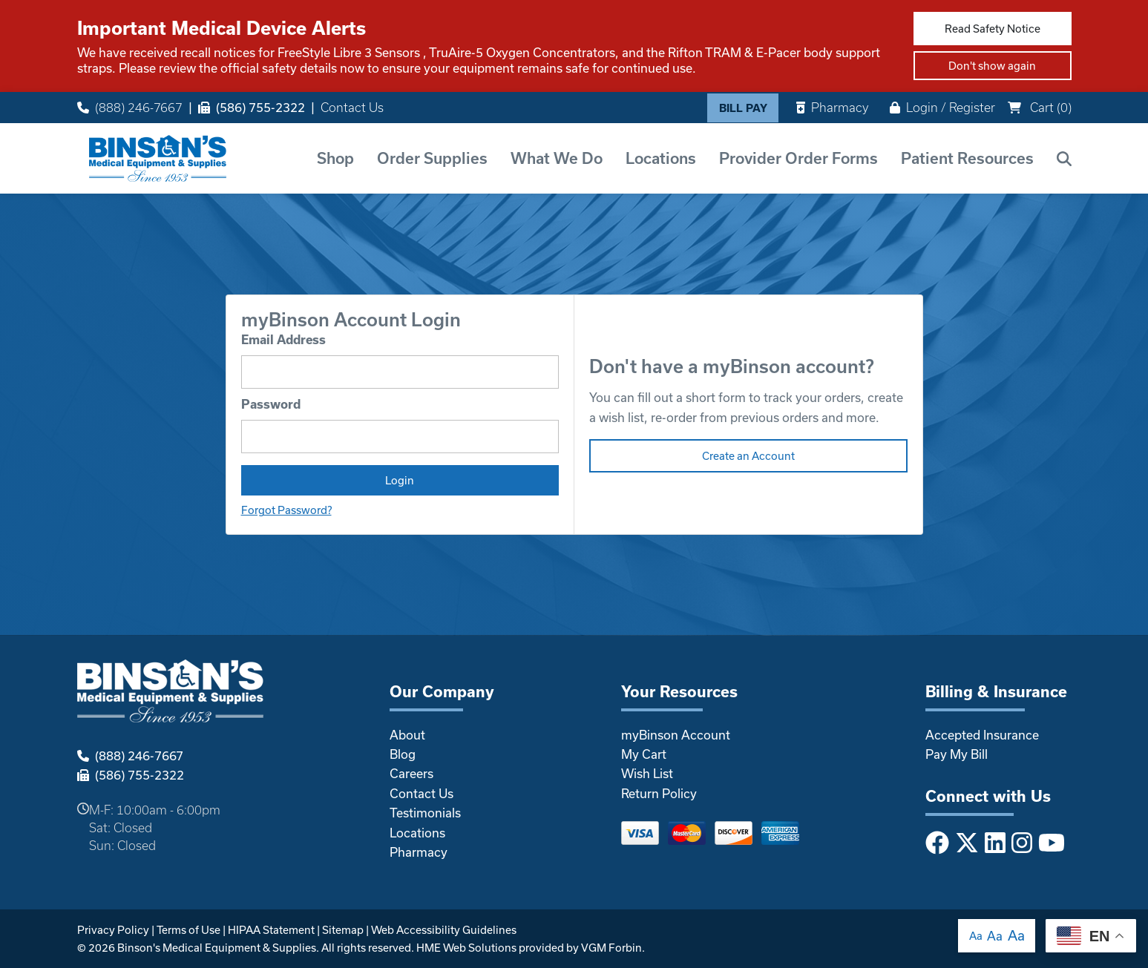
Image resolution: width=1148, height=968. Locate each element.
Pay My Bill (956, 754)
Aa (976, 935)
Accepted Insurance (982, 735)
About (407, 735)
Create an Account (748, 456)
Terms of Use (188, 929)
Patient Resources (967, 158)
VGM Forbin (611, 947)
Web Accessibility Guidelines (443, 929)
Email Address (283, 339)
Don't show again (992, 65)
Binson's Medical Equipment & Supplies (216, 947)
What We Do (557, 158)
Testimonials (425, 813)
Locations (661, 158)
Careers (411, 773)
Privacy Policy (113, 929)
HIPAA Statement (271, 929)
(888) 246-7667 (130, 107)
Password (271, 404)
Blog (403, 754)
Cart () (1040, 107)
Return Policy (659, 793)
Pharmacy (832, 107)
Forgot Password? (286, 510)
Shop (335, 158)
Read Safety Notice (992, 28)
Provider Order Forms (798, 158)
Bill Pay (743, 108)
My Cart (643, 754)
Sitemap (343, 929)
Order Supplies (432, 158)
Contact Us (352, 107)
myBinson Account (675, 735)
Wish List (647, 773)
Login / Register (942, 107)
